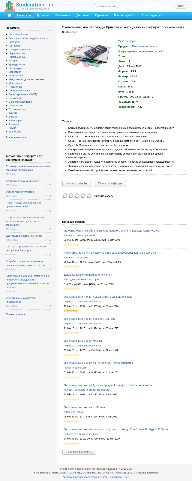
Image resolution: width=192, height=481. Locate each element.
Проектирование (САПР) (23, 94)
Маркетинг (15, 71)
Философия (15, 120)
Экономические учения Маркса (83, 340)
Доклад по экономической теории (81, 279)
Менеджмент (16, 83)
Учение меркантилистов (20, 191)
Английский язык (18, 34)
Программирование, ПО (23, 90)
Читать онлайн (76, 183)
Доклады (43, 15)
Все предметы (151, 15)
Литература (15, 68)
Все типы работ (125, 15)
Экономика (15, 131)
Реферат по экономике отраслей (81, 434)
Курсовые (101, 15)
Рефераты (24, 15)
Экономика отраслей (145, 46)
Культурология (17, 64)
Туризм (13, 113)
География (15, 45)
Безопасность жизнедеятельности (28, 38)
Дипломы (82, 15)
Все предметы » (16, 137)
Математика (16, 75)
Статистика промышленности (23, 181)
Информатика (17, 57)
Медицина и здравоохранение (26, 79)
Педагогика (15, 86)
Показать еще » (15, 314)
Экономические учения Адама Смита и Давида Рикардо (98, 296)
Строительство (17, 109)
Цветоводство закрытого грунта (24, 235)
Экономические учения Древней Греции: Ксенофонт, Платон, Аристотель (108, 385)
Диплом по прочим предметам (80, 235)
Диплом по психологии (76, 257)
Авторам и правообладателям (80, 477)
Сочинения (62, 15)
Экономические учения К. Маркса (84, 407)
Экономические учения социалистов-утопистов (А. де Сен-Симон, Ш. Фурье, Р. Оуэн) (116, 429)
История (13, 60)
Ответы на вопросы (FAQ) (114, 477)
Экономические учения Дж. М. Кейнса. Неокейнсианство (98, 362)
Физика (13, 116)
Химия (12, 128)
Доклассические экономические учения (88, 274)
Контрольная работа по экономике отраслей (87, 389)
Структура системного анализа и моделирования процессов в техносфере (25, 221)
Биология (14, 42)
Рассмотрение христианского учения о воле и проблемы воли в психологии (110, 252)
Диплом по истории (74, 412)
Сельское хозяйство (20, 101)
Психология (15, 98)
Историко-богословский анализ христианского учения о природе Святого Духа (111, 230)
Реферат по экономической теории (82, 301)
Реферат (131, 41)
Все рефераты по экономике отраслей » (141, 51)
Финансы (14, 124)
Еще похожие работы (79, 451)
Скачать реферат (110, 183)
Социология (15, 105)
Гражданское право (20, 49)
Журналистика (17, 53)
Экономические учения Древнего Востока (89, 318)
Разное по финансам (75, 367)
